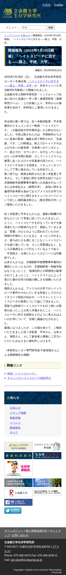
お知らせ (25, 35)
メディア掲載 (18, 412)
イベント (15, 422)
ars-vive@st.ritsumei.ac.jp (26, 559)
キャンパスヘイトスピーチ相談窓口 (29, 378)
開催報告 (15, 427)
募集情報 (15, 417)
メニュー (11, 27)
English (58, 4)
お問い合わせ (20, 535)
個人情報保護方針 (37, 530)
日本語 (46, 4)
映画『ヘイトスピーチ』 (22, 373)
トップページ (11, 35)
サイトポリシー (13, 530)
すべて (14, 432)
